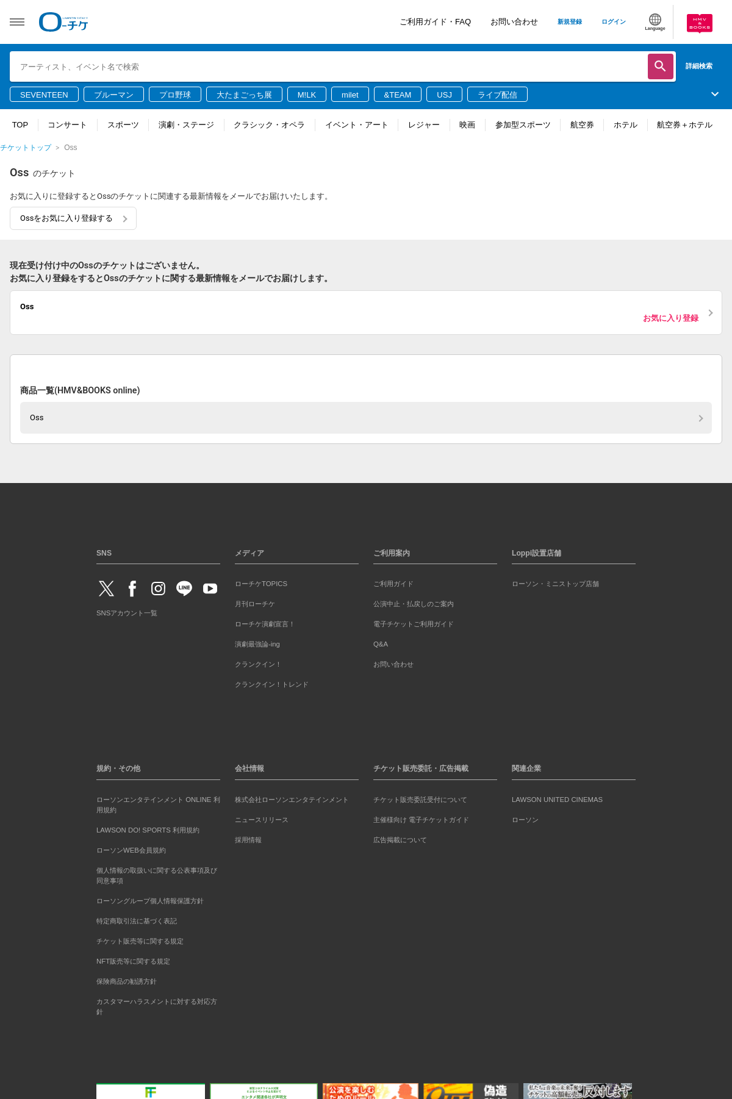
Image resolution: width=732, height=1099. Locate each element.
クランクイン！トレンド (272, 684)
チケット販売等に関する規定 (140, 941)
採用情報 (248, 839)
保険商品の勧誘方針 (126, 981)
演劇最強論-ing (257, 644)
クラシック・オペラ (269, 124)
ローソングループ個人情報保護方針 (150, 900)
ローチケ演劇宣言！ (265, 624)
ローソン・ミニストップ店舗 (555, 583)
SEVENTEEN (44, 94)
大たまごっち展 (244, 94)
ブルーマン (114, 94)
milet (350, 94)
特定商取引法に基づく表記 (136, 921)
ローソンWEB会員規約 (131, 850)
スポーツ (123, 124)
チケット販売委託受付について (420, 799)
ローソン (525, 819)
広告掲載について (400, 839)
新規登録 (570, 21)
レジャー (424, 124)
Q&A (380, 644)
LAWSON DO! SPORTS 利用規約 (147, 830)
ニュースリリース (262, 819)
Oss (36, 417)
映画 (467, 124)
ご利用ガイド (393, 583)
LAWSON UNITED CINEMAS (557, 799)
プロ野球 (175, 94)
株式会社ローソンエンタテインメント (292, 799)
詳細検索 (699, 66)
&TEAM (398, 94)
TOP (20, 124)
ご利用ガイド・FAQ (435, 21)
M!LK (307, 94)
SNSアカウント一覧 (126, 613)
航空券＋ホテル (684, 124)
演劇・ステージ (186, 124)
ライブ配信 (497, 94)
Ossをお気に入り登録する (66, 218)
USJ (444, 94)
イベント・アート (357, 124)
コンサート (67, 124)
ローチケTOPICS (261, 583)
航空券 (582, 124)
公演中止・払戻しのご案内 (413, 603)
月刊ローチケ (255, 603)
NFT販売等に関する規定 (133, 961)
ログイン (613, 21)
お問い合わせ (514, 21)
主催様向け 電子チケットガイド (421, 819)
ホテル (625, 124)
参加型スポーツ (523, 124)
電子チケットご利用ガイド (413, 624)
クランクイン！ (258, 664)
